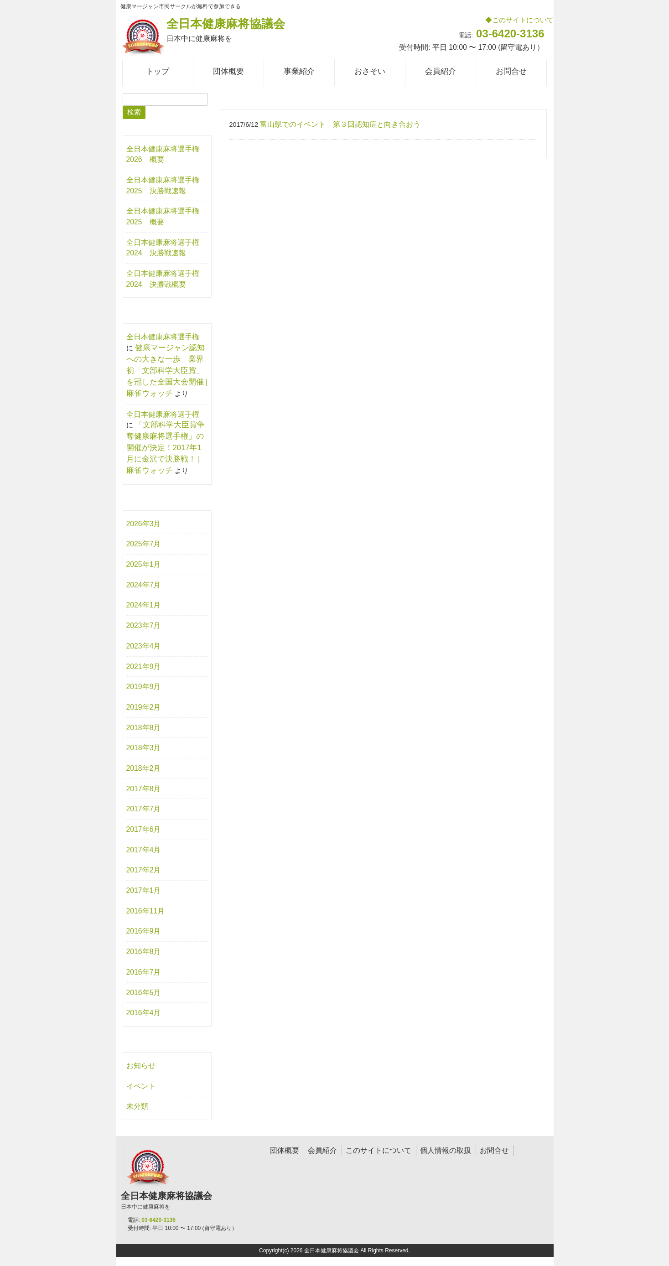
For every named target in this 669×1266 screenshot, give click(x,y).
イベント (141, 1086)
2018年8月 (143, 728)
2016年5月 (143, 992)
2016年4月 (143, 1013)
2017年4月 (143, 850)
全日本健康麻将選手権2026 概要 (162, 154)
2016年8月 (143, 951)
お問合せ (494, 1150)
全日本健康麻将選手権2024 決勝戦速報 (162, 248)
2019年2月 (143, 707)
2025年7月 (143, 544)
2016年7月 (143, 972)
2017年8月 (143, 789)
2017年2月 (143, 870)
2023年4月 (143, 646)
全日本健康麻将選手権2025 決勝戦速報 (162, 185)
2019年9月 (143, 686)
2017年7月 (143, 809)
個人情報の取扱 (445, 1150)
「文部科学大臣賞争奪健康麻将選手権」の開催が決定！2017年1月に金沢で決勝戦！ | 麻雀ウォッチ (165, 447)
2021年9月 (143, 666)
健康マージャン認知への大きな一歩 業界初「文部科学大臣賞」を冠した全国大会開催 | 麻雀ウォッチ (167, 370)
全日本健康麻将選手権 (162, 337)
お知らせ (141, 1065)
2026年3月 (143, 524)
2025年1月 (143, 564)
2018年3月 (143, 748)
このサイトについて (378, 1150)
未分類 (137, 1106)
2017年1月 (143, 890)
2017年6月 (143, 829)
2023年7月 (143, 625)
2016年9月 (143, 931)
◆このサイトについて (519, 20)
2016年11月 (145, 911)
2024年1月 (143, 605)
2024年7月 (143, 585)
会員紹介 (322, 1150)
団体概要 (284, 1150)
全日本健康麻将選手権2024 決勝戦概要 (162, 279)
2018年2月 (143, 768)
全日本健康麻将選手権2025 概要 (162, 216)
